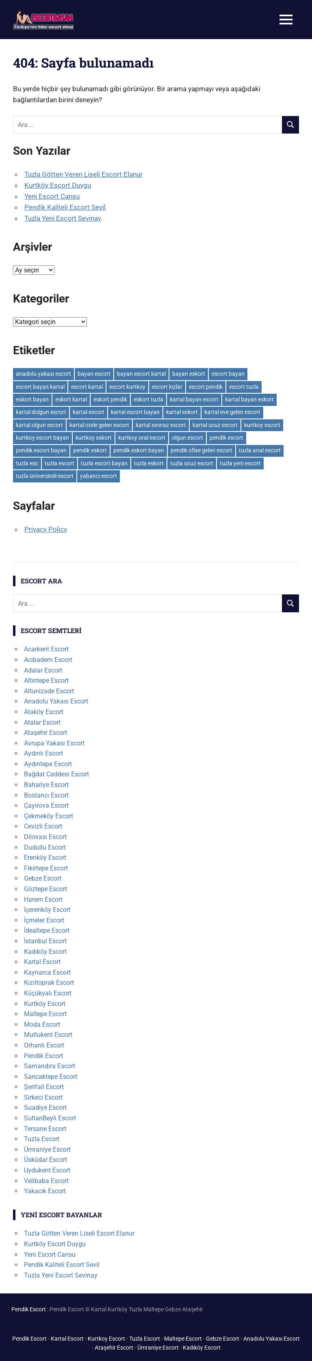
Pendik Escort (43, 1056)
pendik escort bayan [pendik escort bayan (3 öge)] (41, 450)
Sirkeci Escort (43, 1097)
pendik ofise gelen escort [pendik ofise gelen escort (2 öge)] (201, 450)
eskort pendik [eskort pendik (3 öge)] (110, 399)
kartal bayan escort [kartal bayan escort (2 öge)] (194, 399)
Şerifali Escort (44, 1087)
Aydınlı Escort (43, 753)
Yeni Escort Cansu (52, 196)
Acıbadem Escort (48, 660)
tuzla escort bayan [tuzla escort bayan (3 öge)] (104, 463)
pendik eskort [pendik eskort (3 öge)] (90, 450)
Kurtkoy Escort (106, 1338)
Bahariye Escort (46, 785)
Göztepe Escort (45, 889)
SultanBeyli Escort (50, 1118)
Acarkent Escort (46, 649)
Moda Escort (42, 1024)
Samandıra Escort (49, 1066)
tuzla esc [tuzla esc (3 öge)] (27, 463)
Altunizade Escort (49, 691)
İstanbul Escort (45, 941)
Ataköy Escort (43, 712)
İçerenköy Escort (47, 910)
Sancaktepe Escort (50, 1076)
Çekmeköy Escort (48, 816)
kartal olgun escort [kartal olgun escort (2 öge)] (39, 425)
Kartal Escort (42, 962)
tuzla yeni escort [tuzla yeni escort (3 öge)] (240, 463)
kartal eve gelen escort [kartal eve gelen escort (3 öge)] (232, 412)
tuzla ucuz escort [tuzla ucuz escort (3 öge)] (191, 463)
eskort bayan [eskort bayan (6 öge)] (32, 399)
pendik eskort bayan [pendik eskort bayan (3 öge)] (138, 450)
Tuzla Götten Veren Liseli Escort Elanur (83, 174)
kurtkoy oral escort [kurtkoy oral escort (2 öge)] (141, 437)
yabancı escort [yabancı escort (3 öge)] (98, 476)
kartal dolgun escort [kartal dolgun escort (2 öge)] (41, 412)
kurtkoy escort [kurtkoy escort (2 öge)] (262, 425)
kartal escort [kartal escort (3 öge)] (88, 412)
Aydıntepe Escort (48, 764)
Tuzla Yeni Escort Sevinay (62, 218)
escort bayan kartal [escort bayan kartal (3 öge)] (40, 387)
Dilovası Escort (45, 837)
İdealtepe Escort (46, 930)
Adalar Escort (43, 670)
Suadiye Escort (45, 1107)
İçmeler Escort (44, 920)
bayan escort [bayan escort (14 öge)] (94, 373)
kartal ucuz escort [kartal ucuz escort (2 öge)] (215, 425)
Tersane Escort (45, 1129)
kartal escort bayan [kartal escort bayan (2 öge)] (135, 412)
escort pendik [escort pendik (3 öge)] (206, 387)
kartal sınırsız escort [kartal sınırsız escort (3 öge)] (161, 425)
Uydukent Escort (47, 1170)
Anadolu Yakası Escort (56, 701)
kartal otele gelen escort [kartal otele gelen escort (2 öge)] (99, 425)
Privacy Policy (45, 529)
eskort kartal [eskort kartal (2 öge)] (71, 399)
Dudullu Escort (45, 847)
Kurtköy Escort (44, 1004)
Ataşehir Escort (45, 732)
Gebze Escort (42, 878)
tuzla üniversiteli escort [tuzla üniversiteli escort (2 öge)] (45, 476)
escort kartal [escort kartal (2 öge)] (87, 387)
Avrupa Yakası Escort (54, 743)
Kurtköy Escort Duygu (57, 185)
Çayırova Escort (46, 805)
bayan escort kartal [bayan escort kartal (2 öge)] (141, 373)
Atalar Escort (42, 722)
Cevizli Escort (43, 826)
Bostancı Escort (46, 795)
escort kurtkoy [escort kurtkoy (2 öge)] (127, 387)
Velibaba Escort (46, 1181)
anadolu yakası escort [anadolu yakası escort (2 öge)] (43, 373)
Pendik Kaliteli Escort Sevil (65, 207)
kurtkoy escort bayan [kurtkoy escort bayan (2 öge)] (42, 437)
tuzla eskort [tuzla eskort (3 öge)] (149, 463)
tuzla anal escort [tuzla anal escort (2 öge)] (260, 450)
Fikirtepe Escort (46, 868)
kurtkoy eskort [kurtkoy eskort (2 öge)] (94, 437)
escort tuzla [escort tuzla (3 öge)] (244, 387)
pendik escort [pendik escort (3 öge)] (226, 437)
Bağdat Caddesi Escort (56, 774)
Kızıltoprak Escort (49, 982)
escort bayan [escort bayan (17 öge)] (228, 373)
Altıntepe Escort (46, 680)
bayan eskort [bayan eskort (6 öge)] (188, 373)
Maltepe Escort (45, 1014)
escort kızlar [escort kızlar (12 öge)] (167, 387)
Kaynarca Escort (47, 972)
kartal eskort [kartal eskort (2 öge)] (182, 412)
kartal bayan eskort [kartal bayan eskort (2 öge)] (249, 399)
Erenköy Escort (45, 857)
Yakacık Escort (45, 1191)
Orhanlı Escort (44, 1045)
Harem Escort (43, 899)
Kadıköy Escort (45, 952)
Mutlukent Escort (48, 1035)
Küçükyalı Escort (48, 993)
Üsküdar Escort (45, 1160)
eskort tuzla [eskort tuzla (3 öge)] (148, 399)
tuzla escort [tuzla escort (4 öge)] (59, 463)
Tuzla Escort (41, 1139)
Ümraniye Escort (47, 1149)
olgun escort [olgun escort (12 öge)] (187, 437)
